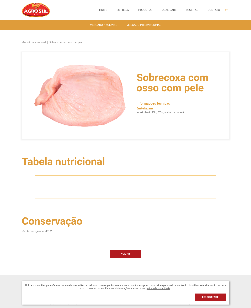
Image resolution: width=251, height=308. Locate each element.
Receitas (192, 10)
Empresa (122, 10)
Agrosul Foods (36, 10)
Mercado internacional (143, 25)
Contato (214, 10)
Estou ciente (210, 297)
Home (103, 10)
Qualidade (169, 10)
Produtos (145, 10)
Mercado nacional (103, 25)
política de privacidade (158, 288)
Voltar (125, 254)
